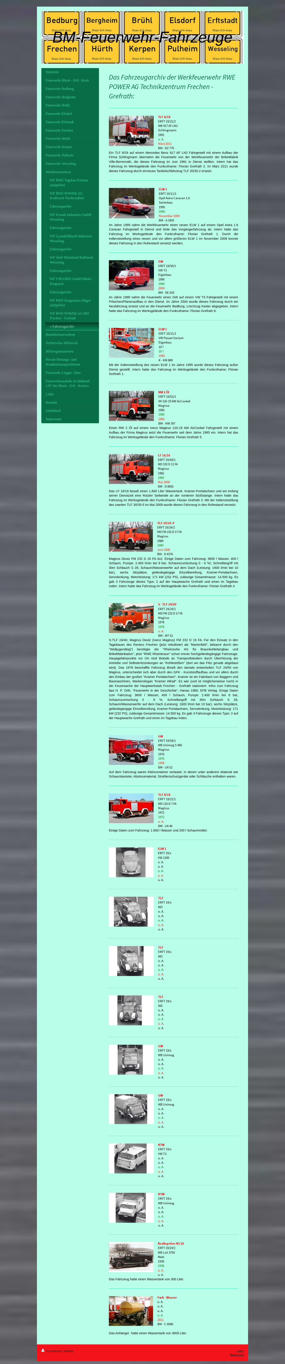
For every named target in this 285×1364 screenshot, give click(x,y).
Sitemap (68, 1351)
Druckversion (51, 1351)
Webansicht (237, 1355)
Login (240, 1351)
